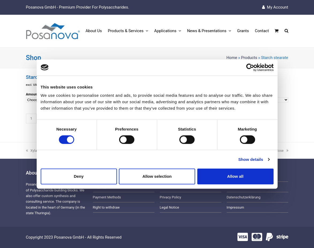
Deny (79, 176)
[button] (276, 31)
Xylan (32, 151)
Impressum (235, 207)
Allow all (235, 176)
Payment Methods (107, 197)
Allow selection (157, 176)
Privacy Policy (170, 197)
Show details (250, 159)
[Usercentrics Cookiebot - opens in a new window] (250, 67)
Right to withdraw (106, 207)
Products (249, 57)
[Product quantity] (31, 118)
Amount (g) (35, 94)
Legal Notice (169, 207)
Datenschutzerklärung (244, 197)
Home (231, 57)
